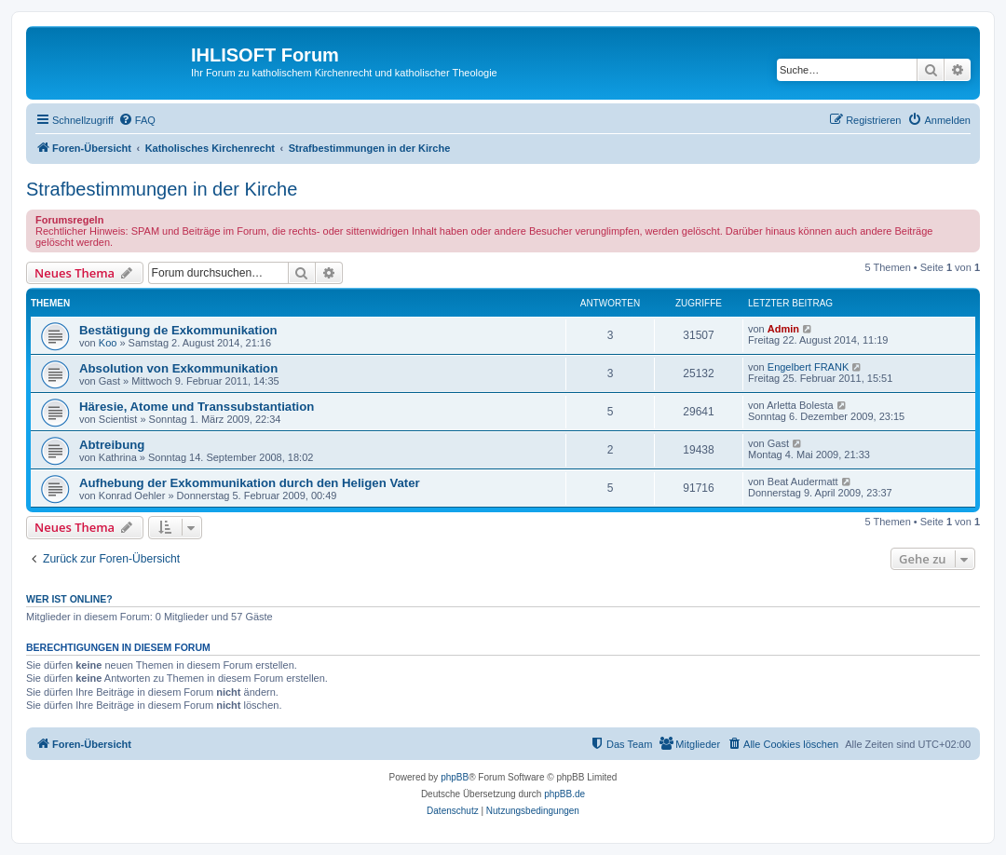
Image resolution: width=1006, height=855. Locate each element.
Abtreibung (111, 445)
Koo (108, 342)
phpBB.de (564, 794)
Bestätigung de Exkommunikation (178, 330)
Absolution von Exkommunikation (178, 368)
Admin (783, 328)
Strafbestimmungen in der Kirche (161, 189)
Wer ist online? (69, 598)
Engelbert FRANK (808, 367)
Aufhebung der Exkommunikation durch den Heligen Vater (249, 483)
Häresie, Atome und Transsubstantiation (196, 407)
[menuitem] (137, 120)
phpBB (455, 777)
